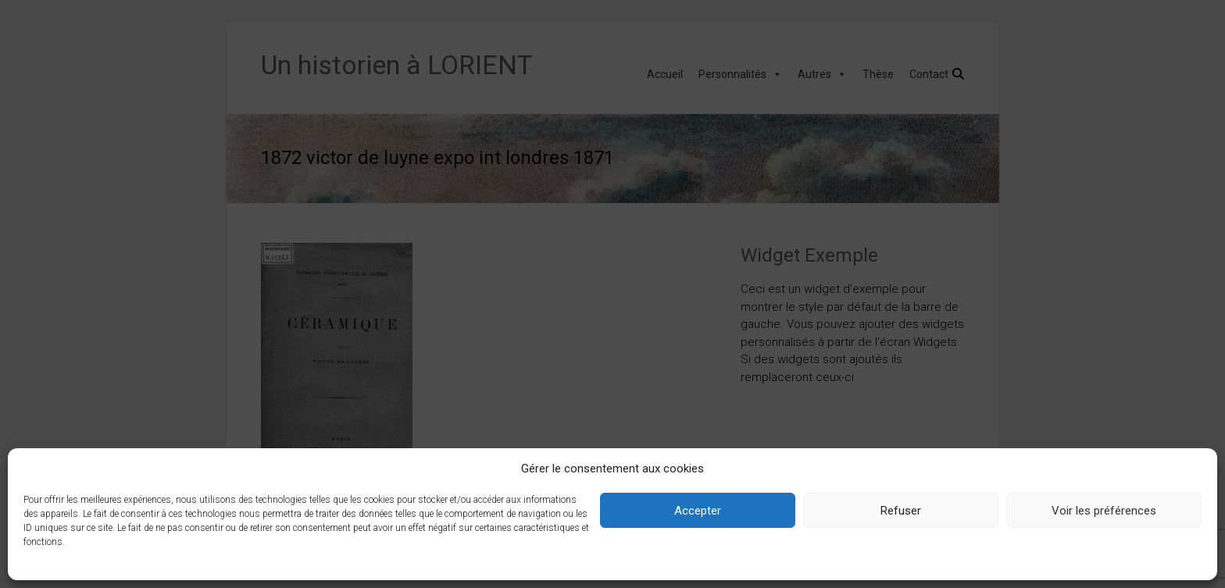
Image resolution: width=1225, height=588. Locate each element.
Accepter (697, 511)
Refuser (900, 511)
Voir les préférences (1104, 511)
